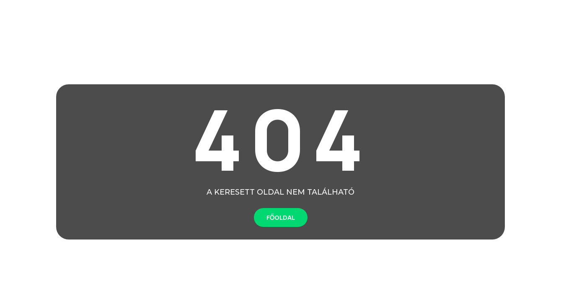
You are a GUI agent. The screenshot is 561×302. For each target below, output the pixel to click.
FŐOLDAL (280, 217)
